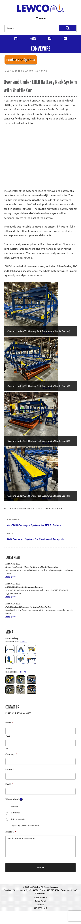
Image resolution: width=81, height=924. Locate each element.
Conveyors (40, 48)
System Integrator (18, 819)
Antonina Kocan (36, 71)
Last (7, 748)
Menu (40, 18)
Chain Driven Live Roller (26, 508)
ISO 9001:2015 (40, 908)
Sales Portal (40, 900)
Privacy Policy (40, 897)
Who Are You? (12, 799)
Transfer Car (53, 508)
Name (9, 722)
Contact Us (40, 893)
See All (23, 641)
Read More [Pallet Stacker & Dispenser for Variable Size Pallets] (10, 616)
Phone (9, 769)
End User (14, 806)
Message (10, 831)
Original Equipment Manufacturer (25, 825)
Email (9, 784)
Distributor (15, 812)
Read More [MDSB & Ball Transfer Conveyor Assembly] (10, 596)
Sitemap (40, 904)
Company (11, 754)
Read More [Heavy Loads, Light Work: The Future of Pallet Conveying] (10, 576)
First (8, 736)
